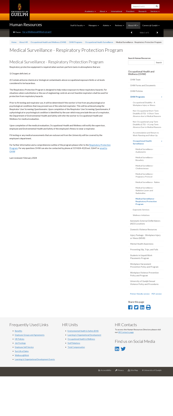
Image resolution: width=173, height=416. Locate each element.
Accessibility (105, 410)
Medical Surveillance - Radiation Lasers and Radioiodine (145, 230)
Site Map (134, 410)
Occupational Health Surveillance (99, 81)
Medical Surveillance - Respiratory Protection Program (146, 241)
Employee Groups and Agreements (29, 374)
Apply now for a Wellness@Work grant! (31, 71)
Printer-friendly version (140, 333)
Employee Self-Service (24, 386)
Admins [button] (107, 25)
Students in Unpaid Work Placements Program (141, 296)
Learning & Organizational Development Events (35, 399)
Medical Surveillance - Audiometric (145, 190)
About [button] (104, 12)
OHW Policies (136, 130)
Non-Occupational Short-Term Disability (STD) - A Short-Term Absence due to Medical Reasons (147, 153)
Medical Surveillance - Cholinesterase (145, 206)
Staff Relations (74, 382)
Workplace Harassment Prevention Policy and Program (144, 305)
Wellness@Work (22, 395)
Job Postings (20, 382)
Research (144, 12)
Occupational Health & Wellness (81, 378)
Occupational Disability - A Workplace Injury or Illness (144, 143)
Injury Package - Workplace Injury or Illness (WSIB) (145, 276)
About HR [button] (133, 25)
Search (159, 102)
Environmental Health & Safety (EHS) (83, 370)
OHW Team (135, 119)
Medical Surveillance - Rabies (148, 222)
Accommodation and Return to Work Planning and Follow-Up (146, 173)
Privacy (120, 410)
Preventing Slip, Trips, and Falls (144, 289)
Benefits (18, 370)
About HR (23, 81)
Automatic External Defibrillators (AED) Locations (145, 261)
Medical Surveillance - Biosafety (145, 198)
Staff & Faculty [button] (77, 25)
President (130, 11)
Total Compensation (76, 386)
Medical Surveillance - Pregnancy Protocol (145, 214)
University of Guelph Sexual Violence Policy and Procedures (144, 322)
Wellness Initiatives (141, 255)
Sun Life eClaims (22, 390)
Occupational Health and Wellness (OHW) (48, 81)
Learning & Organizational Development (84, 374)
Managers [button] (94, 25)
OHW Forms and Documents (143, 125)
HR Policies (19, 378)
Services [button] (156, 12)
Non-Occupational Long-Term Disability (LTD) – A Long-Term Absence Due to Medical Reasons (147, 164)
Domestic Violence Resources (143, 269)
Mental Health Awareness (141, 283)
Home (13, 81)
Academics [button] (91, 12)
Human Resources (25, 24)
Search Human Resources (139, 97)
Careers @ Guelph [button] (150, 25)
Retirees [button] (119, 25)
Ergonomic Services (141, 249)
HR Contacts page (126, 372)
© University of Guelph (152, 410)
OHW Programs (75, 81)
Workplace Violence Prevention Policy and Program (144, 313)
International (116, 11)
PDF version (157, 333)
